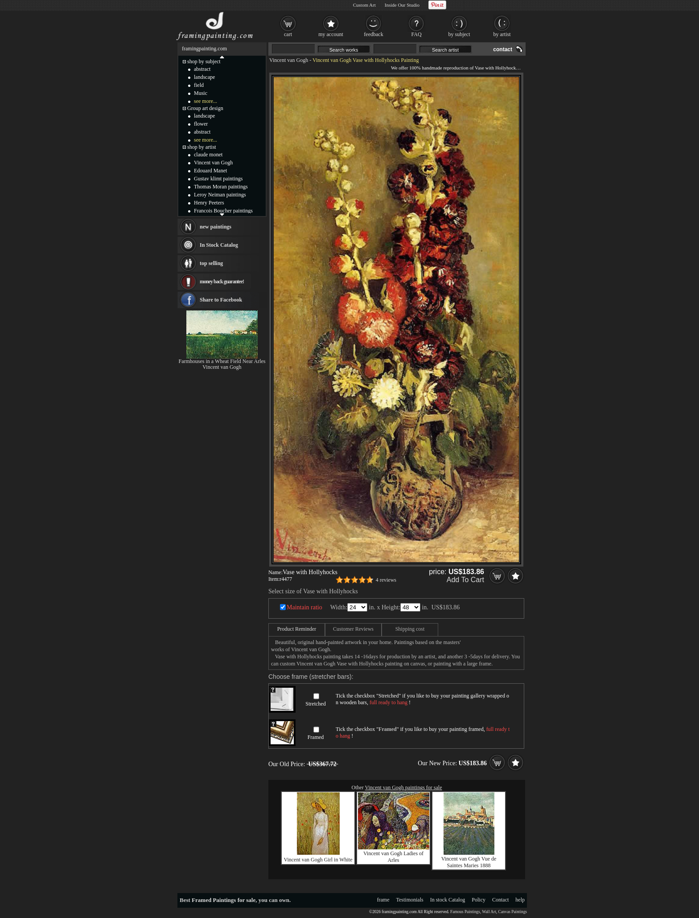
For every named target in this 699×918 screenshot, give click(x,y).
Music (200, 93)
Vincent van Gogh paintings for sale (403, 787)
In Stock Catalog (219, 245)
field (199, 85)
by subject (459, 34)
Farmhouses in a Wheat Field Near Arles (221, 361)
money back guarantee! (222, 281)
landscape (204, 77)
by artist (502, 34)
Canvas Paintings (512, 912)
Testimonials (410, 900)
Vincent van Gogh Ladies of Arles (393, 856)
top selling (211, 263)
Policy (478, 900)
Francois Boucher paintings (223, 211)
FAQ (416, 34)
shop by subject (204, 61)
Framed (316, 737)
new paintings (215, 227)
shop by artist (201, 147)
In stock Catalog (447, 900)
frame (383, 900)
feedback (373, 34)
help (520, 900)
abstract (202, 69)
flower (201, 124)
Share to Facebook (221, 300)
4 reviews (386, 580)
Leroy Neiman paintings (220, 195)
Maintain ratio (304, 607)
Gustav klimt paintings (218, 178)
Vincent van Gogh (288, 60)
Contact (500, 900)
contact (502, 49)
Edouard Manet (210, 170)
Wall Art (489, 912)
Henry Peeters (209, 203)
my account (330, 34)
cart (288, 34)
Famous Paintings (465, 912)
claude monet (208, 154)
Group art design (205, 108)
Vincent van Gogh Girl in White (318, 860)
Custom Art (364, 5)
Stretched (315, 704)
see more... (205, 101)
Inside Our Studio (402, 5)
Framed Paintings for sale (223, 900)
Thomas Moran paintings (221, 187)
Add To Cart (465, 579)
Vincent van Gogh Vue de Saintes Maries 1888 (469, 862)
